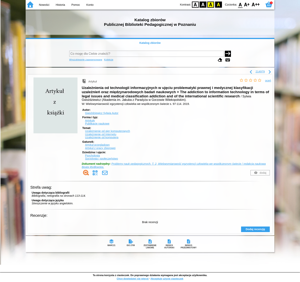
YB (211, 4)
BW (203, 4)
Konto (90, 4)
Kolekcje (108, 59)
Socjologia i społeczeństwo (101, 158)
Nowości (44, 4)
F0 (240, 4)
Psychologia (92, 155)
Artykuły (90, 120)
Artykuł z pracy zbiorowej (100, 148)
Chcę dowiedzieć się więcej (132, 278)
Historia (60, 4)
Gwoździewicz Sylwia (101, 113)
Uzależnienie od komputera (101, 137)
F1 (247, 4)
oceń (268, 80)
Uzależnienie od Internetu (100, 134)
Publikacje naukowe (97, 123)
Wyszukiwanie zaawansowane (85, 59)
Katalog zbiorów (150, 42)
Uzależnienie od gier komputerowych (107, 131)
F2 (256, 4)
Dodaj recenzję (255, 229)
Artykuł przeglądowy (97, 144)
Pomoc (75, 4)
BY (218, 4)
